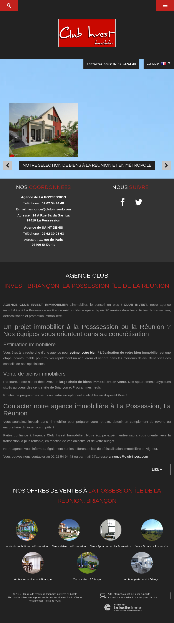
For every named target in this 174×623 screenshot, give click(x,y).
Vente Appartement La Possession (110, 546)
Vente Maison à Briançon (87, 579)
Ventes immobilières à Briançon (33, 579)
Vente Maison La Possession (69, 546)
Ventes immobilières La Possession (27, 546)
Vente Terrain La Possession (152, 546)
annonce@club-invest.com (49, 209)
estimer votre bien (83, 352)
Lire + (157, 469)
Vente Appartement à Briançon (142, 579)
